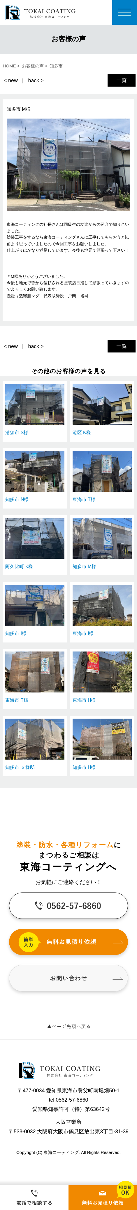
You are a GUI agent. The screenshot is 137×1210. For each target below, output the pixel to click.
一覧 (121, 80)
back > (35, 80)
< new (11, 80)
